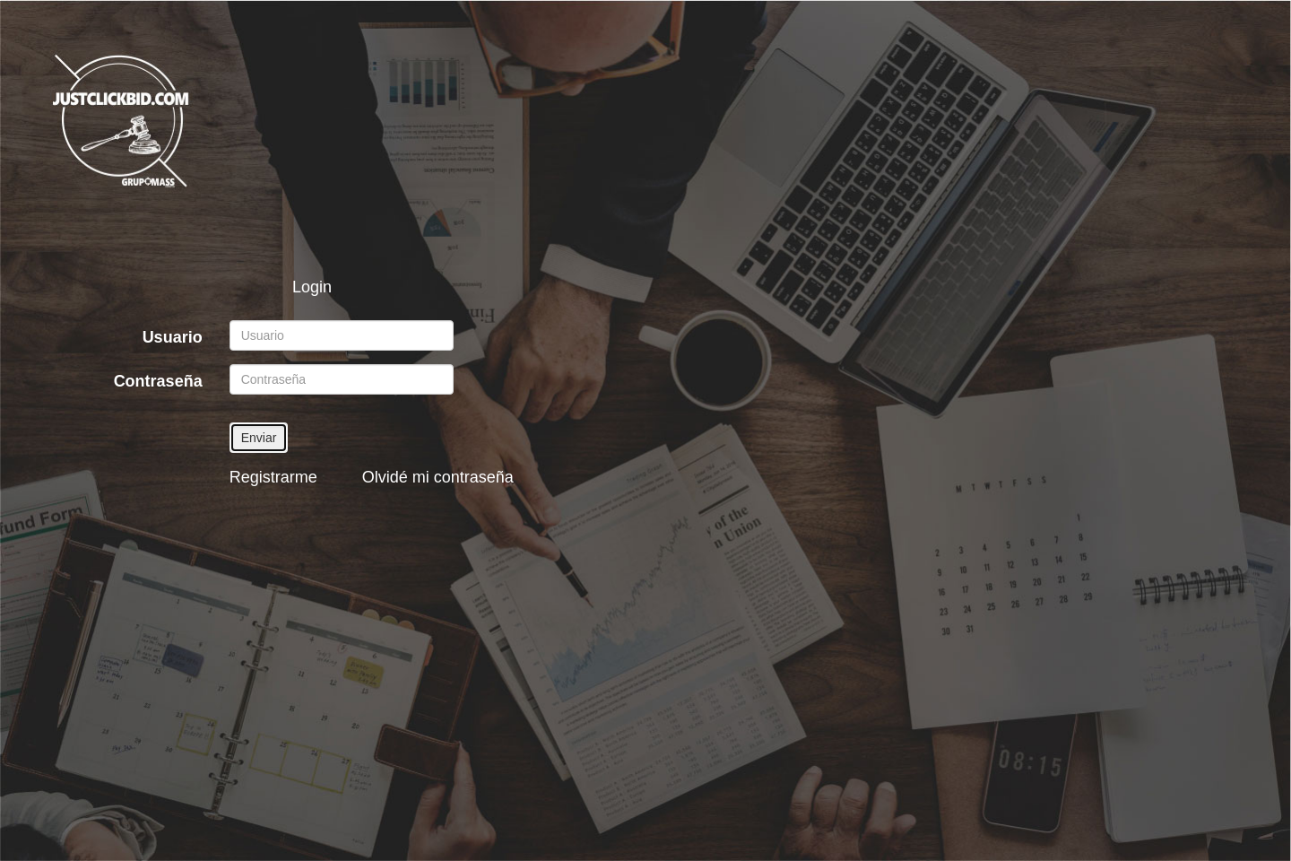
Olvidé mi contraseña (438, 477)
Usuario (173, 337)
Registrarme (273, 477)
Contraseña (158, 381)
